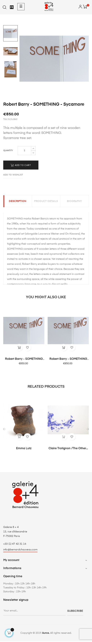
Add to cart (21, 165)
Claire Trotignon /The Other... (68, 449)
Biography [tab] (74, 201)
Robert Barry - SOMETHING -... (24, 359)
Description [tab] (17, 201)
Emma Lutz (24, 449)
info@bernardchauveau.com (20, 550)
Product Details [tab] (46, 201)
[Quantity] (24, 150)
